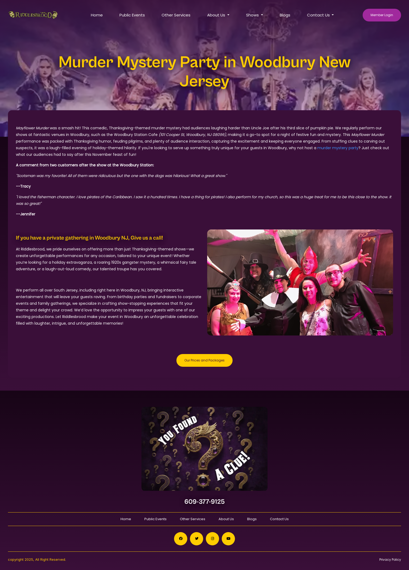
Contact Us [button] (319, 15)
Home (97, 15)
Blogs (285, 15)
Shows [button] (253, 15)
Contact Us (279, 519)
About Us (226, 519)
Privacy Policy (390, 559)
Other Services (176, 15)
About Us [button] (216, 15)
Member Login (382, 15)
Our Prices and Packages (204, 360)
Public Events (132, 15)
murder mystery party (337, 148)
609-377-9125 (204, 502)
